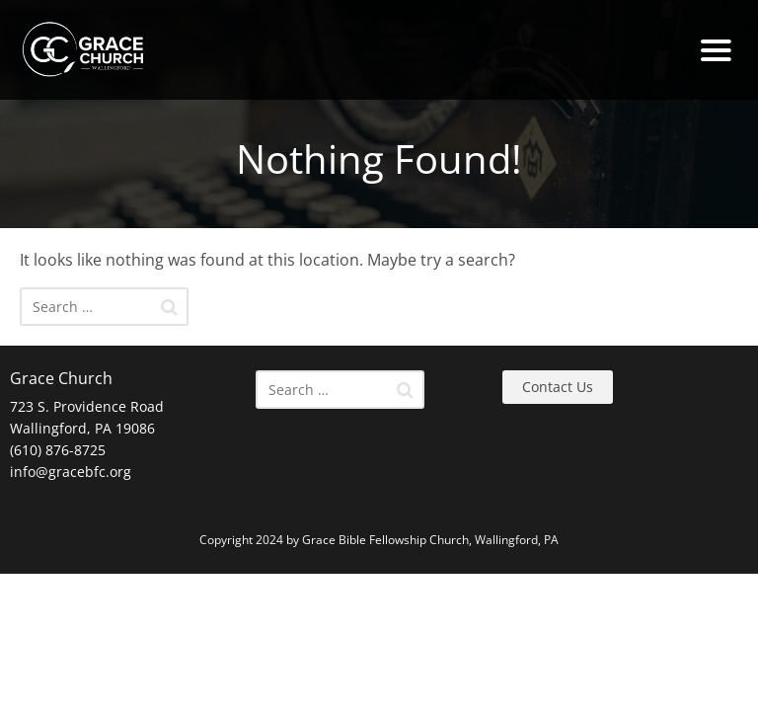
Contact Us (557, 386)
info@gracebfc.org (70, 471)
